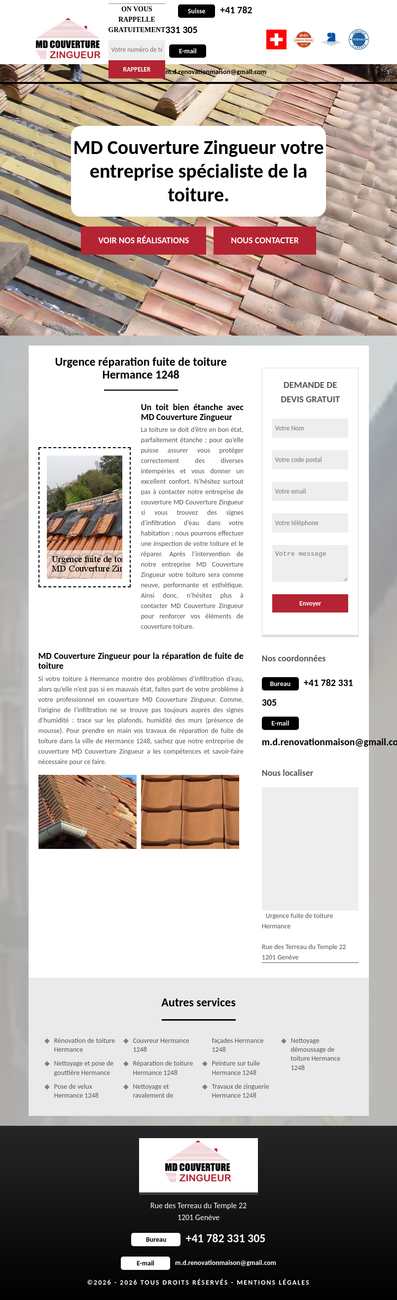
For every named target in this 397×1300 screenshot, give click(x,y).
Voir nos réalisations (143, 240)
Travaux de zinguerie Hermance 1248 (240, 1091)
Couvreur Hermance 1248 (161, 1045)
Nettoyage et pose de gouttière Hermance (84, 1067)
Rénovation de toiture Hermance (84, 1045)
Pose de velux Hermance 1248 (76, 1091)
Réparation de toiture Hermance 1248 (163, 1067)
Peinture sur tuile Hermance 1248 (236, 1067)
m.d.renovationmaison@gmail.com (198, 1263)
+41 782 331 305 (198, 1238)
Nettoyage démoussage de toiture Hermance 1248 (316, 1054)
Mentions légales (273, 1282)
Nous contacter (264, 240)
